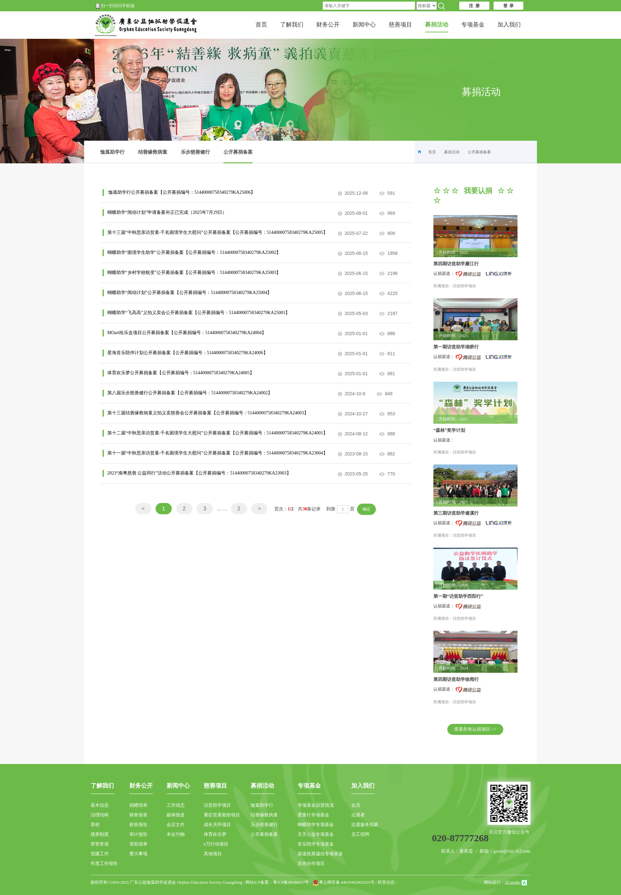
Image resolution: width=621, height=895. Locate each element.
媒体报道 (176, 815)
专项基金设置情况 (316, 805)
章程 (95, 824)
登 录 (508, 5)
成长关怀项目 (217, 824)
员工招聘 (360, 834)
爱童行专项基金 (313, 815)
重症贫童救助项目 (222, 815)
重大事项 (138, 853)
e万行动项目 (216, 844)
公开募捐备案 (238, 156)
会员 (355, 805)
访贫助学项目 (217, 805)
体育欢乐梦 (215, 834)
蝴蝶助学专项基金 (316, 824)
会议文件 (176, 824)
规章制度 (100, 834)
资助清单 (138, 844)
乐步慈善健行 (195, 152)
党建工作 (100, 853)
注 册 (474, 5)
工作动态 (176, 805)
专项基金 (473, 24)
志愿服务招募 (364, 824)
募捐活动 (452, 152)
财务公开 (328, 24)
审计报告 (138, 834)
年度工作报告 (104, 863)
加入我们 (509, 24)
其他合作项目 (311, 863)
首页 (261, 24)
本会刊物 (176, 834)
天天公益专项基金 (316, 834)
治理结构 (100, 815)
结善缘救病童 (152, 152)
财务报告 (138, 824)
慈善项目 (400, 24)
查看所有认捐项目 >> (475, 729)
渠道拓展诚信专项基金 (320, 853)
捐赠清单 (138, 805)
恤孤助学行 (112, 152)
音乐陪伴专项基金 (316, 844)
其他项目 (213, 853)
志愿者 (358, 815)
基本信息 (100, 805)
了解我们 (291, 24)
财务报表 (138, 815)
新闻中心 (364, 24)
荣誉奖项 (100, 844)
